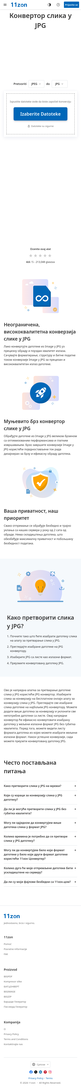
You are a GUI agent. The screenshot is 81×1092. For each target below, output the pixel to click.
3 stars (40, 255)
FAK (6, 954)
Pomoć (7, 944)
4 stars (45, 255)
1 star (31, 255)
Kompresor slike (13, 981)
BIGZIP (8, 996)
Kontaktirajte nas (13, 1044)
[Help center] (58, 5)
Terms (49, 1078)
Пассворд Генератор (15, 1006)
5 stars (50, 255)
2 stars (35, 255)
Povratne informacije (15, 949)
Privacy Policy (11, 1034)
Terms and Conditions (16, 1039)
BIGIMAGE (9, 991)
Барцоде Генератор (15, 1001)
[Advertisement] (42, 54)
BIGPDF (8, 976)
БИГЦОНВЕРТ (11, 986)
